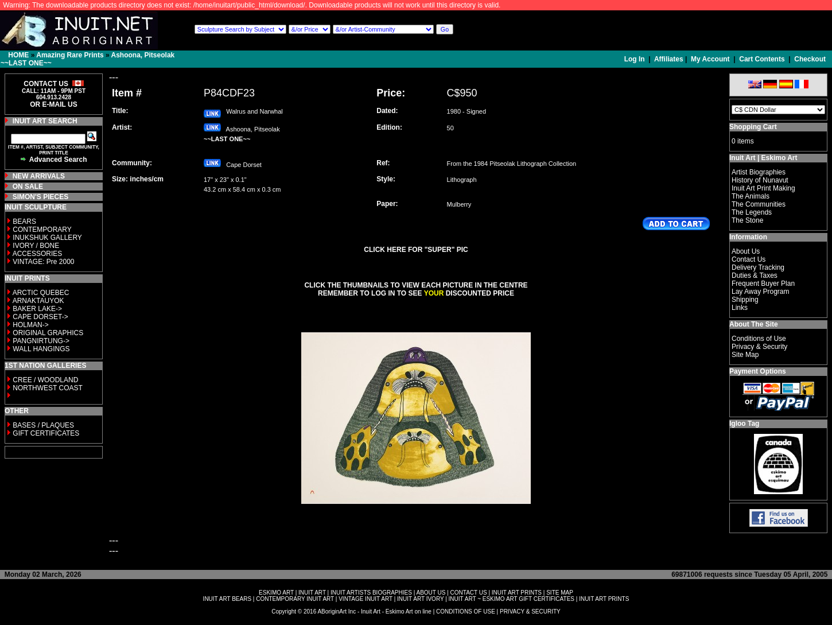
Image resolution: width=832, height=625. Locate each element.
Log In (635, 59)
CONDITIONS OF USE (465, 611)
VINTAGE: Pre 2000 (43, 262)
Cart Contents (761, 59)
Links (740, 308)
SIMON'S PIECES (41, 197)
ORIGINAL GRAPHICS (48, 333)
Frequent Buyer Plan (763, 283)
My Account (710, 59)
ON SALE (28, 187)
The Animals (750, 196)
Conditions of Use (759, 339)
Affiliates (668, 59)
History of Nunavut (760, 180)
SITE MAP (559, 592)
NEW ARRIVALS (39, 176)
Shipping (745, 300)
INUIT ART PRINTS (517, 592)
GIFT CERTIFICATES (46, 433)
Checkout (810, 59)
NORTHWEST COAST (47, 388)
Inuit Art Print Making (763, 188)
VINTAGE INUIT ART (365, 599)
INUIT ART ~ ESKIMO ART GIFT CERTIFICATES (511, 599)
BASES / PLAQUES (43, 425)
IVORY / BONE (36, 246)
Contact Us (748, 259)
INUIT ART (312, 592)
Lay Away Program (761, 292)
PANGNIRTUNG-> (41, 341)
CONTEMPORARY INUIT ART (295, 599)
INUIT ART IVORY (420, 599)
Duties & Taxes (754, 275)
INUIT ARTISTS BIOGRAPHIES (371, 592)
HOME (18, 55)
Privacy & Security (759, 347)
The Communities (759, 204)
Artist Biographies (759, 172)
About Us (746, 251)
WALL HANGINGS (41, 349)
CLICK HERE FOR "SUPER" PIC (416, 250)
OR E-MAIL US (53, 104)
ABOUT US (430, 592)
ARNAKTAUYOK (38, 301)
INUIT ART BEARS (227, 599)
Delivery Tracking (758, 267)
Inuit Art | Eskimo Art (763, 158)
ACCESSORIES (38, 254)
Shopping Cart (753, 127)
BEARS (24, 222)
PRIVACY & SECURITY (530, 611)
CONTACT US (468, 592)
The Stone (747, 220)
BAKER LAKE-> (37, 309)
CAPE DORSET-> (40, 317)
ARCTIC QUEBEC (41, 293)
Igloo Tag (744, 424)
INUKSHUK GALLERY (47, 238)
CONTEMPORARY (42, 230)
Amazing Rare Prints (69, 55)
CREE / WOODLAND (44, 380)
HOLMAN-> (30, 325)
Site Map (745, 355)
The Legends (752, 212)
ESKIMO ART (276, 592)
